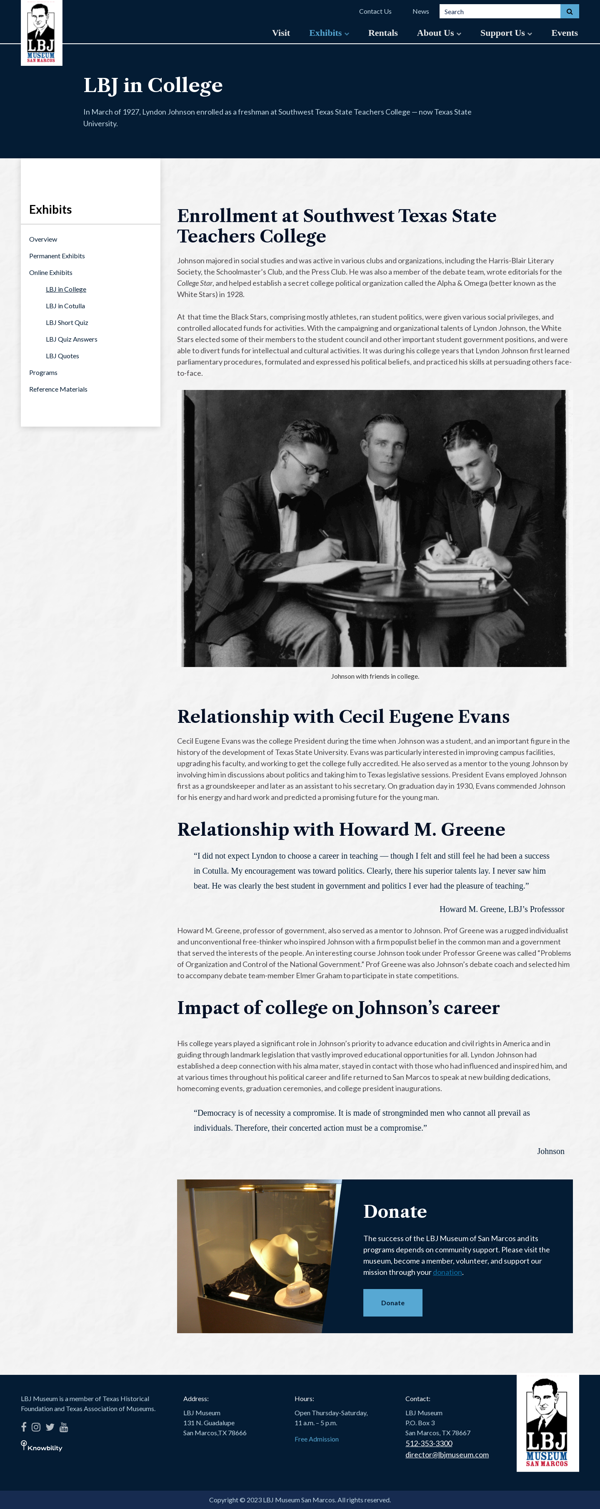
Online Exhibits (50, 272)
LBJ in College (66, 289)
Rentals (383, 32)
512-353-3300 (428, 1443)
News (420, 11)
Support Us (506, 32)
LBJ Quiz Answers (72, 339)
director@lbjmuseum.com (447, 1454)
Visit (281, 32)
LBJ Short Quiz (67, 322)
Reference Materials (58, 389)
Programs (43, 372)
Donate (393, 1303)
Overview (43, 239)
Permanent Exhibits (57, 256)
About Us (439, 32)
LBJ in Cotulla (65, 306)
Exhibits (329, 32)
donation (447, 1272)
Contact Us (375, 11)
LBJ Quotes (62, 356)
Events (564, 32)
